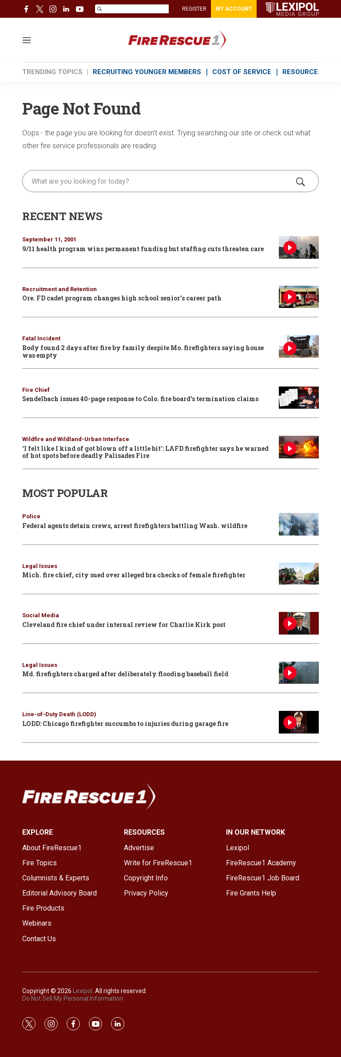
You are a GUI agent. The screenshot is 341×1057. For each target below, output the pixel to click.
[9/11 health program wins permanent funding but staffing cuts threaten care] (299, 247)
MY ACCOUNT (233, 9)
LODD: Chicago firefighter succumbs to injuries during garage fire (125, 723)
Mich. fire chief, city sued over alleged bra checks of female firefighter (134, 575)
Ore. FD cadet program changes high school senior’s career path (122, 298)
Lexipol (82, 990)
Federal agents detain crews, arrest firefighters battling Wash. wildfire (134, 525)
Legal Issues (39, 566)
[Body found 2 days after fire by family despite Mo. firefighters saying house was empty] (299, 346)
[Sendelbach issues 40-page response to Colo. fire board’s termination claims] (299, 398)
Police (31, 516)
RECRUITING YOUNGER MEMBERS (147, 72)
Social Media (40, 615)
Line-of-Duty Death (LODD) (59, 714)
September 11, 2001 (49, 239)
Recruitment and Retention (59, 289)
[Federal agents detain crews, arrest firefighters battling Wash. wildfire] (299, 524)
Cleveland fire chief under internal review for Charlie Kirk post (124, 624)
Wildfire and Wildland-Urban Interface (75, 439)
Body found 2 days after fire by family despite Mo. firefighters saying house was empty (143, 351)
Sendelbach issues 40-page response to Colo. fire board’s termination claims (140, 398)
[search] (157, 181)
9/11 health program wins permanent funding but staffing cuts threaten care (143, 249)
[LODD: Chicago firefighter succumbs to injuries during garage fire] (299, 722)
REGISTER (194, 9)
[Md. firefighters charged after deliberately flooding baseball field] (299, 673)
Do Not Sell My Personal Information (72, 998)
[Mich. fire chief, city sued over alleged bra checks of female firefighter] (299, 574)
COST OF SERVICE (241, 72)
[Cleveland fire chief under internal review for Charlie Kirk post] (299, 623)
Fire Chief (36, 390)
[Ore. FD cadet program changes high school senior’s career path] (299, 297)
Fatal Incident (41, 338)
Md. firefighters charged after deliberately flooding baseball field (125, 674)
